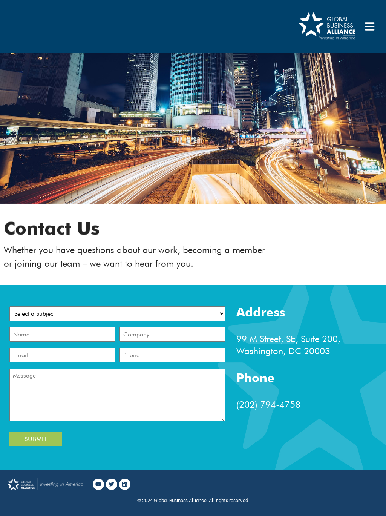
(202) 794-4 (260, 404)
